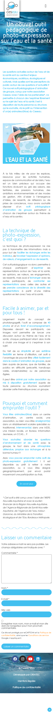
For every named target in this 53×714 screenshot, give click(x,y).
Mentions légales (26, 681)
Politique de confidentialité (27, 687)
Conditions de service (38, 635)
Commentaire (9, 553)
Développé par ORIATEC (26, 674)
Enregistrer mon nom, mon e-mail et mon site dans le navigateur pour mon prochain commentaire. (24, 626)
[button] (45, 6)
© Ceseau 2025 (27, 668)
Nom (4, 588)
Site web (5, 610)
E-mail (5, 599)
